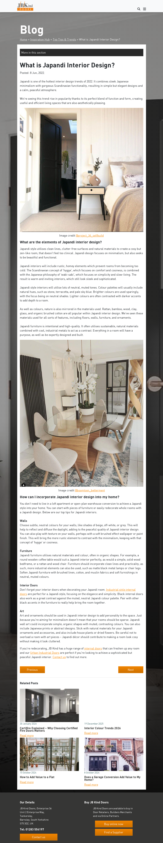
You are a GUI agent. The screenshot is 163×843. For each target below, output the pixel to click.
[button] (81, 52)
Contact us (59, 657)
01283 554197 (35, 829)
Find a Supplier (113, 832)
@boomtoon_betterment (90, 490)
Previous (32, 669)
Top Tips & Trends (64, 39)
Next (131, 669)
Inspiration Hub (40, 39)
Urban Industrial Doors (44, 652)
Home (23, 39)
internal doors (93, 648)
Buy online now (113, 824)
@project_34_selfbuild (90, 235)
